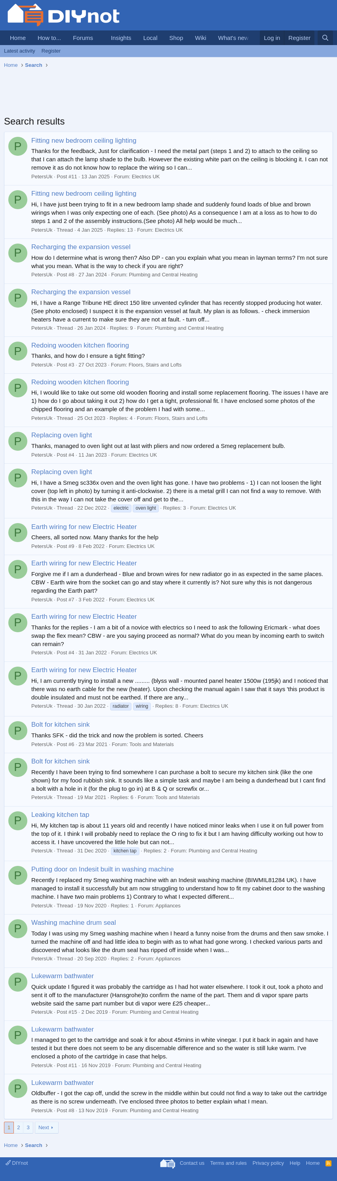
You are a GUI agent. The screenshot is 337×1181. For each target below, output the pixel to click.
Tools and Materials (151, 744)
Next (43, 1127)
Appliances (168, 906)
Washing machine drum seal (73, 922)
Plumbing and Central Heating (163, 275)
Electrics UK (146, 177)
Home (18, 37)
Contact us (192, 1163)
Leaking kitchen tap (60, 814)
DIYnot (17, 1163)
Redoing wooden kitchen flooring (80, 345)
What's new (233, 37)
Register (51, 51)
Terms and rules (228, 1163)
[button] (99, 37)
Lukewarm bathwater (62, 976)
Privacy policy (268, 1163)
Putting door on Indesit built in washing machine (102, 869)
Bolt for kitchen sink (60, 724)
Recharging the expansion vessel (80, 247)
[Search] (325, 37)
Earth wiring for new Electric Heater (84, 527)
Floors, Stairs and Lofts (155, 365)
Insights (121, 37)
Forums (83, 37)
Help (295, 1163)
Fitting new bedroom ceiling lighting (84, 140)
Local (150, 37)
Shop (176, 37)
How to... (49, 37)
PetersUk (41, 177)
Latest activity (19, 51)
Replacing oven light (61, 435)
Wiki (200, 37)
